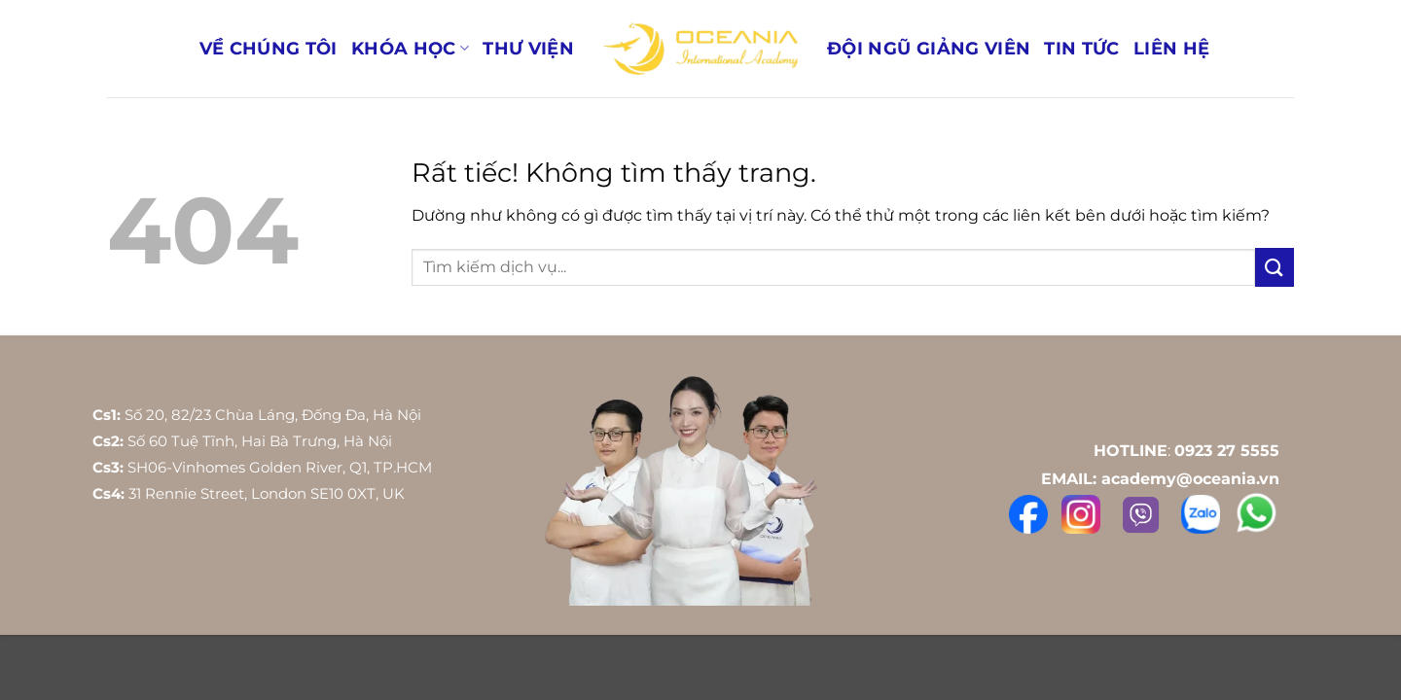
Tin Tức (1081, 48)
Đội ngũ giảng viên (928, 48)
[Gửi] (1274, 267)
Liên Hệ (1171, 48)
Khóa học (410, 48)
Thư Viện (528, 48)
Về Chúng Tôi (268, 48)
